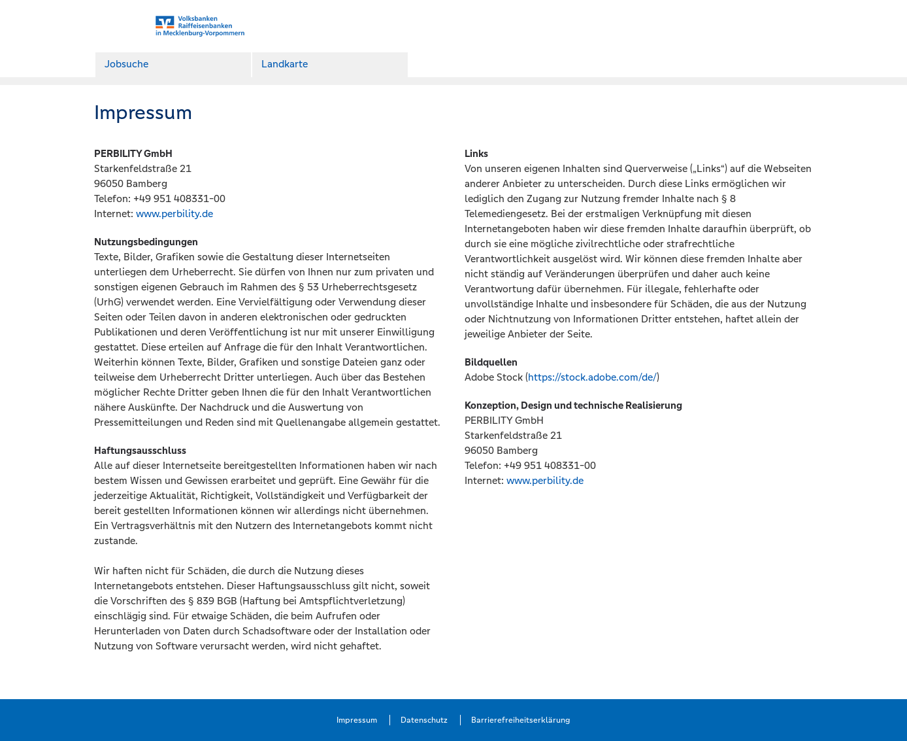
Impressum (357, 720)
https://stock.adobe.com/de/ (592, 377)
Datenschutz (424, 720)
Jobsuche (126, 64)
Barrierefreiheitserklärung (520, 720)
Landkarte (284, 64)
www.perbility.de (174, 213)
